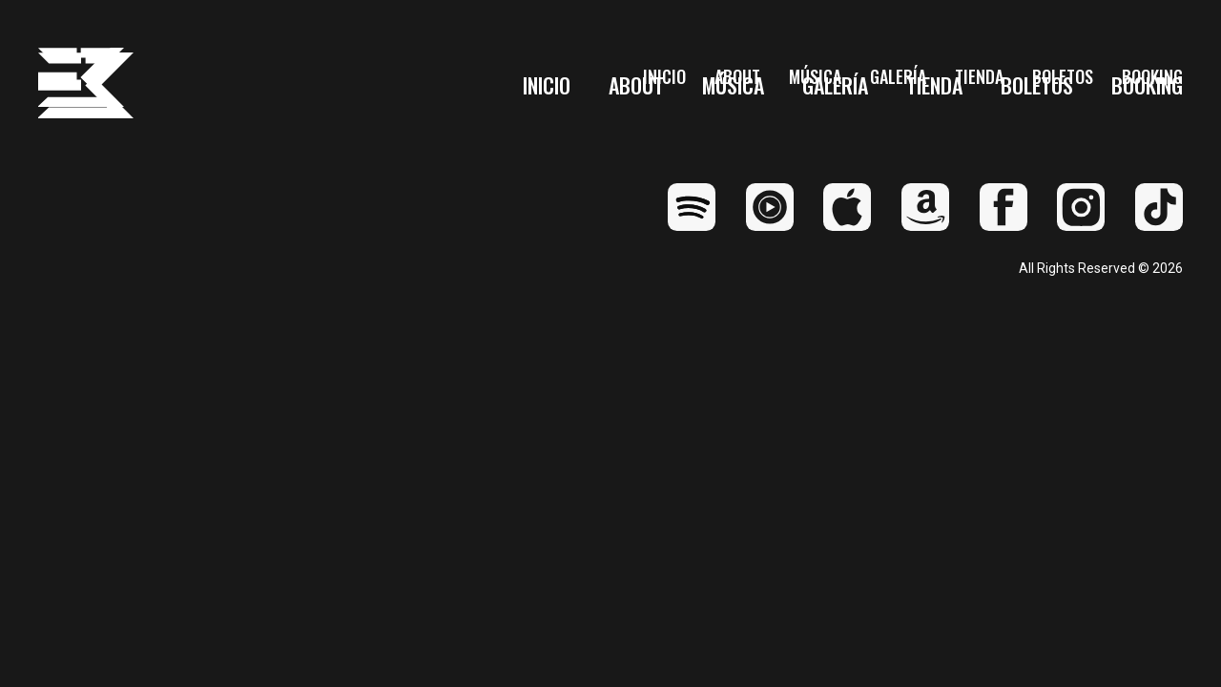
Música (733, 85)
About (636, 85)
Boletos (1037, 85)
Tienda (934, 85)
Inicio (546, 85)
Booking (1147, 85)
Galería (835, 85)
